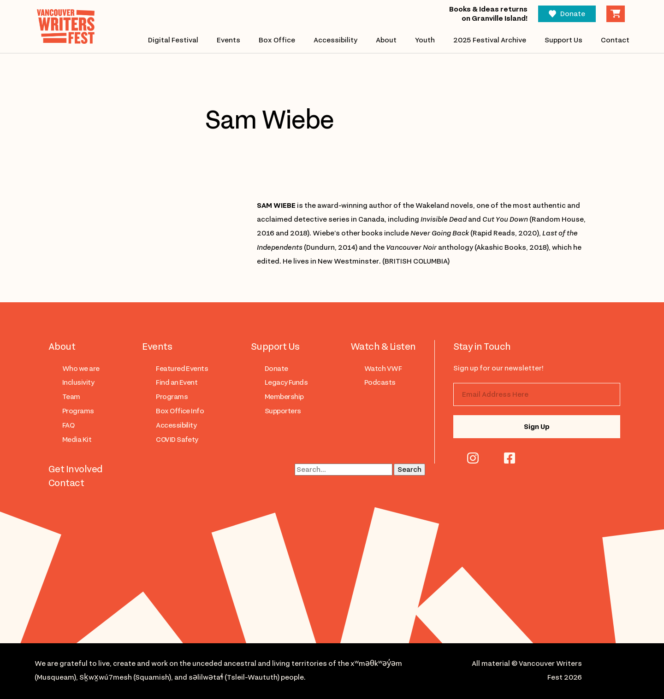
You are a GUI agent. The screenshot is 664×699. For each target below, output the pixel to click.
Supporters (283, 411)
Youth (425, 40)
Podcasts (380, 382)
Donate (572, 13)
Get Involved (75, 469)
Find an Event (176, 382)
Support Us (563, 40)
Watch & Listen (383, 346)
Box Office (277, 40)
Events (228, 40)
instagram (473, 458)
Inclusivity (78, 382)
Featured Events (182, 368)
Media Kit (76, 439)
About (386, 40)
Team (71, 396)
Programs (78, 411)
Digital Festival (173, 40)
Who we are (81, 368)
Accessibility (335, 40)
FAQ (68, 425)
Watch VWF (383, 368)
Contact (615, 40)
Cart (616, 14)
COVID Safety (177, 439)
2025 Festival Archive (489, 40)
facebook (509, 458)
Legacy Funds (286, 382)
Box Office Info (180, 411)
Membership (284, 396)
